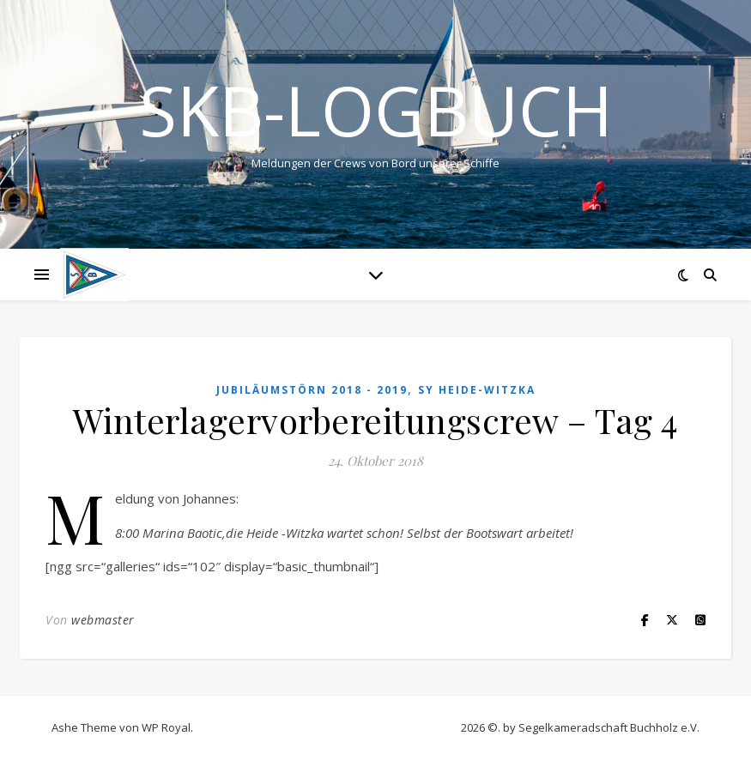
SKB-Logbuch (376, 109)
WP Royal (166, 727)
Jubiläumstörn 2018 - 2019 (312, 390)
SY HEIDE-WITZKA (477, 390)
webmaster (103, 620)
